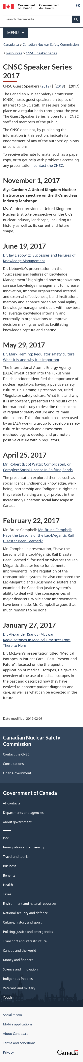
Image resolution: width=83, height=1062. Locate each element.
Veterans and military (19, 988)
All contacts (11, 803)
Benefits (9, 875)
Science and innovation (20, 969)
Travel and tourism (17, 856)
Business (9, 866)
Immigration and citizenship (24, 847)
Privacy (8, 1052)
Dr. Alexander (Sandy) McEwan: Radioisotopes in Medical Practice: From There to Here (36, 640)
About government (17, 822)
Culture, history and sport (22, 922)
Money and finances (18, 960)
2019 (45, 86)
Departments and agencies (23, 812)
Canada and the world (19, 950)
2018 (60, 86)
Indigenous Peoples (18, 978)
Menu (16, 32)
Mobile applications (17, 1024)
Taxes (7, 894)
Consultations (13, 763)
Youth (7, 997)
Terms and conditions (19, 1043)
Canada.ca (11, 44)
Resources (14, 53)
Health (8, 885)
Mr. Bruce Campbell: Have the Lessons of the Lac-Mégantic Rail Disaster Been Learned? (38, 535)
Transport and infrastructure (25, 941)
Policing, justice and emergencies (28, 932)
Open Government (17, 773)
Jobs (6, 838)
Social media (12, 1015)
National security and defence (25, 913)
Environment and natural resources (30, 903)
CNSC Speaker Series (41, 53)
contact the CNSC (48, 165)
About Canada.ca (15, 1033)
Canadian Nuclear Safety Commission (51, 44)
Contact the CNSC (16, 754)
